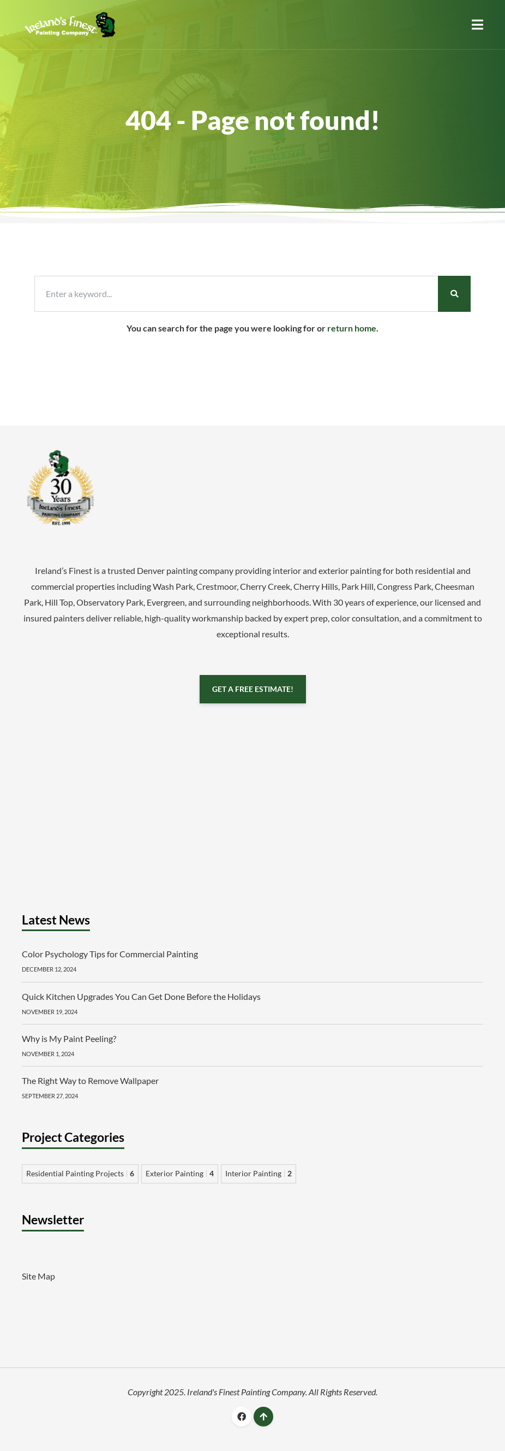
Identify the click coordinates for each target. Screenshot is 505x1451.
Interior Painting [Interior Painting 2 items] (258, 1173)
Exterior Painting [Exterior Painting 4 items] (180, 1173)
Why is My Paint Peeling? (69, 1038)
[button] (477, 24)
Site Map (38, 1276)
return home (351, 328)
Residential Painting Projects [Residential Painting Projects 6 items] (80, 1173)
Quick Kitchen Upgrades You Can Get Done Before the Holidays (141, 996)
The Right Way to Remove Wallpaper (90, 1080)
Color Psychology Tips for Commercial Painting (110, 954)
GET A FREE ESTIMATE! (252, 689)
